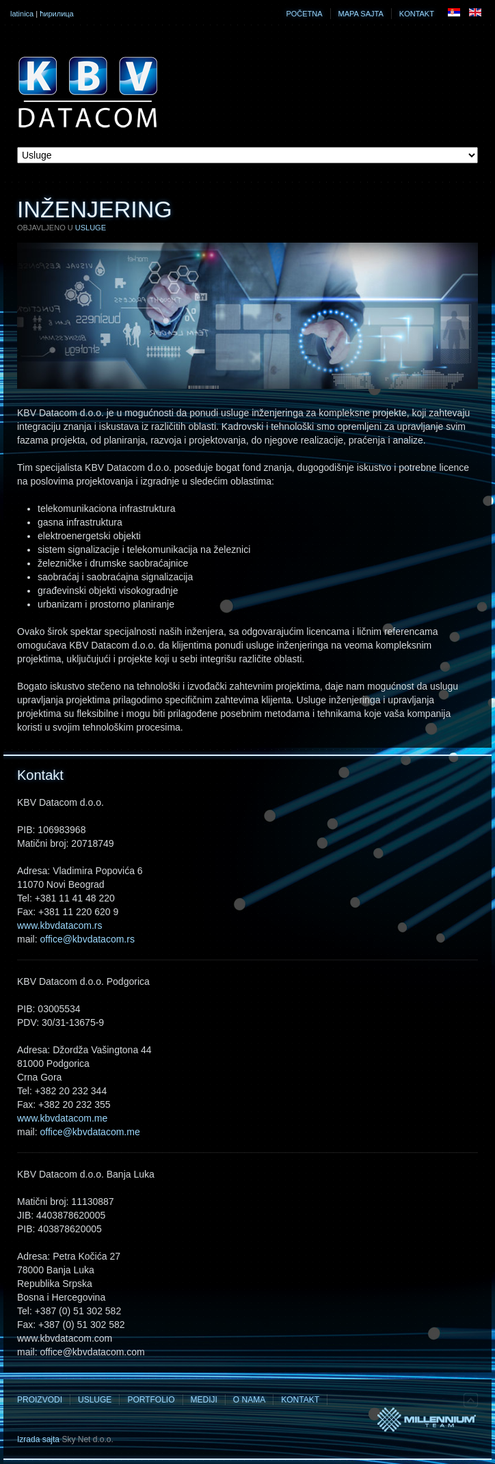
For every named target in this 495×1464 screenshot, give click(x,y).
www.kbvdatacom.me (62, 1118)
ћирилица (57, 14)
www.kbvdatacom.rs (59, 925)
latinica (22, 14)
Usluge (90, 227)
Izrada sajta (38, 1439)
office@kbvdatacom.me (89, 1131)
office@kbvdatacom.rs (87, 939)
